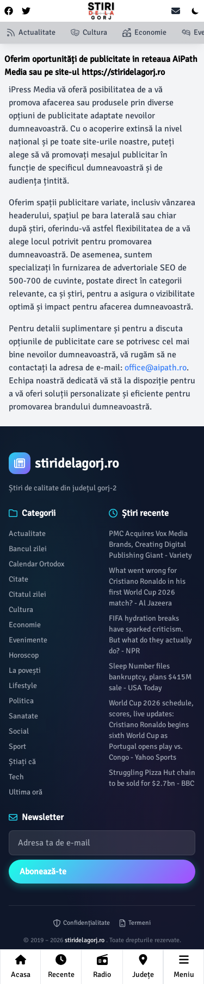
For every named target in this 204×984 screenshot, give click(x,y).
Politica (21, 700)
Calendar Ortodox (36, 564)
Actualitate (27, 533)
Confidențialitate (81, 923)
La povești (25, 670)
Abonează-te (43, 871)
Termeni (135, 923)
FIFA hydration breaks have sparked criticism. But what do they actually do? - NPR (150, 634)
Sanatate (23, 716)
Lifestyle (23, 685)
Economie (25, 624)
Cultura (21, 609)
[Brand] (102, 463)
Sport (17, 746)
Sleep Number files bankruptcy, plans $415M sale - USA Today (150, 676)
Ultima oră (25, 792)
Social (19, 731)
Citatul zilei (27, 594)
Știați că (22, 761)
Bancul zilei (28, 548)
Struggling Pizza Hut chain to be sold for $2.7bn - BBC (152, 778)
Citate (18, 579)
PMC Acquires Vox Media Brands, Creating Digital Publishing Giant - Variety (150, 544)
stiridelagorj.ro (85, 940)
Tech (16, 776)
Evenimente (28, 640)
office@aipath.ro (156, 367)
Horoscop (24, 655)
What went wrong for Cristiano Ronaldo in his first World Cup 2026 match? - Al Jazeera (147, 587)
